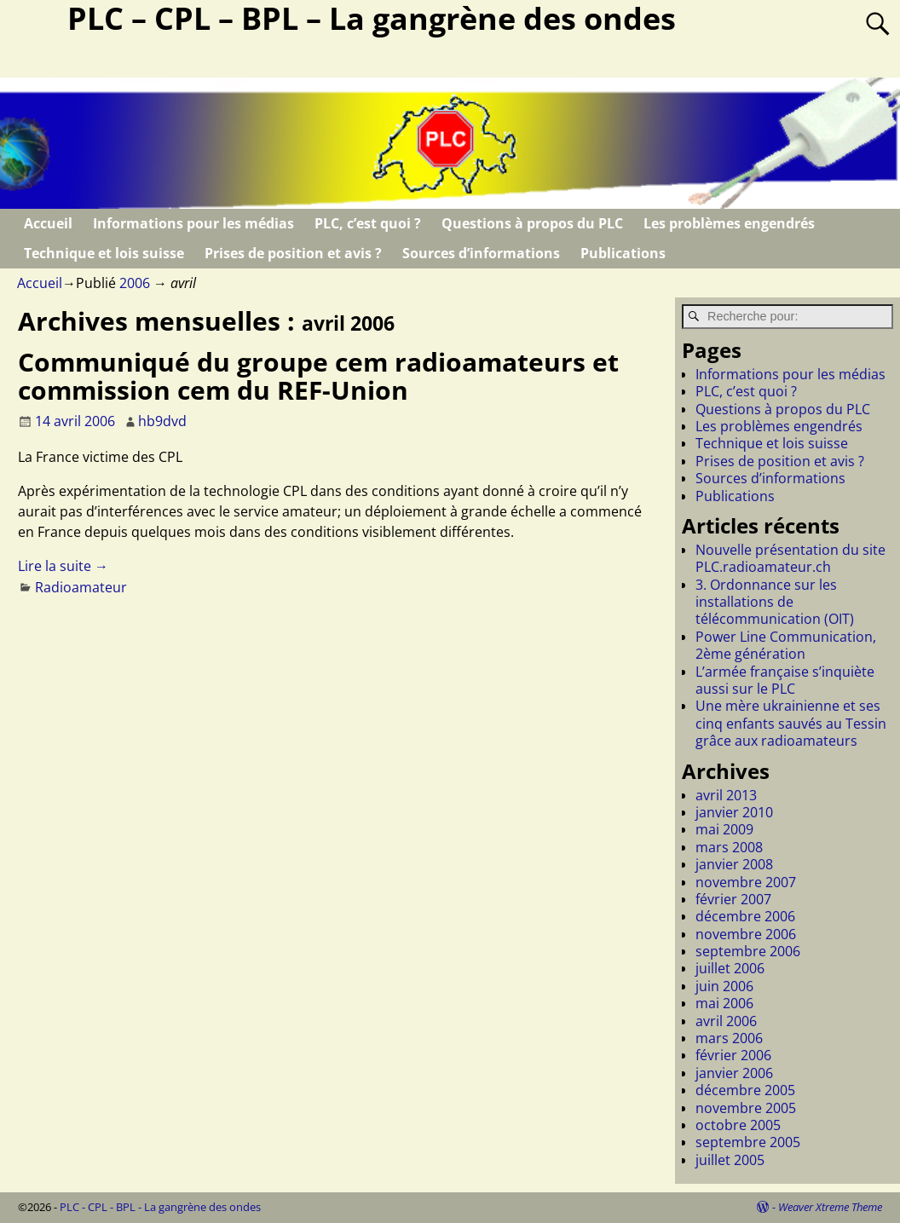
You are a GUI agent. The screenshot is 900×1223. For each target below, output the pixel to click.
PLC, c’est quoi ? (367, 223)
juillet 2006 (729, 968)
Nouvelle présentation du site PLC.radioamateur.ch (790, 558)
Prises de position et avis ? (293, 253)
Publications (623, 253)
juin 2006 (724, 986)
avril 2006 (726, 1021)
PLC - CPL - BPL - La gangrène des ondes (160, 1206)
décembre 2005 (745, 1090)
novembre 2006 (745, 934)
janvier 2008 (734, 864)
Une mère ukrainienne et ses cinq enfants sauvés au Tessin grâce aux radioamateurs (790, 723)
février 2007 (733, 899)
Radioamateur (81, 587)
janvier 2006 (734, 1073)
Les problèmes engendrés (729, 223)
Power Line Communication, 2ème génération (785, 645)
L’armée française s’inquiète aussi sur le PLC (784, 680)
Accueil (48, 223)
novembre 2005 (745, 1108)
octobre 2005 (738, 1125)
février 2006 (733, 1055)
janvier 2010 (734, 812)
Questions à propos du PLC (532, 223)
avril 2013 (726, 795)
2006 (134, 283)
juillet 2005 (729, 1160)
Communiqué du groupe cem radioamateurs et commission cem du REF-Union (318, 375)
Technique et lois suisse (104, 253)
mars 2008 (729, 847)
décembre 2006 (745, 916)
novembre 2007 (745, 882)
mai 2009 (724, 829)
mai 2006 (724, 1003)
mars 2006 (729, 1038)
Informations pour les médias (193, 223)
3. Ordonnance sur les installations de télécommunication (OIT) (774, 602)
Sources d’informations (481, 253)
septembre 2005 (747, 1142)
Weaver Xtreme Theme (830, 1206)
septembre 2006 (747, 951)
